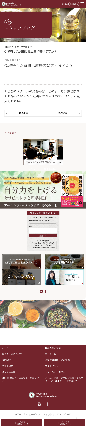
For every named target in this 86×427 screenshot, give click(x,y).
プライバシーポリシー (61, 364)
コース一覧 (53, 339)
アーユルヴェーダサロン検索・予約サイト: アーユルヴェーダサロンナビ (64, 375)
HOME (8, 46)
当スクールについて (16, 339)
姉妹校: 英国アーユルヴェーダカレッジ (20, 376)
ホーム (6, 332)
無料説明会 (74, 4)
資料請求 (64, 4)
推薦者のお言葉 (56, 332)
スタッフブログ (26, 46)
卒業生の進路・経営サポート (64, 348)
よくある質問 (11, 364)
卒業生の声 (10, 357)
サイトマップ (54, 357)
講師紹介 (8, 348)
